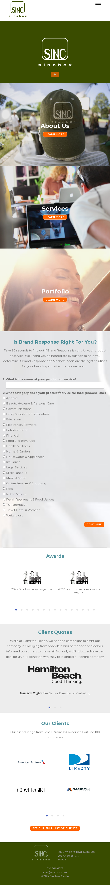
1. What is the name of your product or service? (39, 379)
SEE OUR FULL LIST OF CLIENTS (55, 828)
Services (55, 208)
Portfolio (55, 291)
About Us (55, 125)
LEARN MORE (55, 134)
